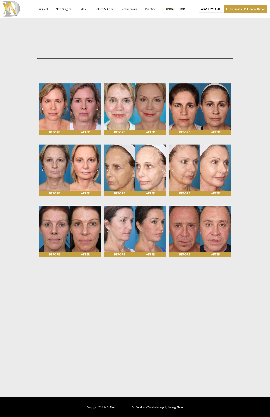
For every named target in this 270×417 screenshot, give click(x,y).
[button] (42, 109)
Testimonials (129, 8)
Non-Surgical (64, 8)
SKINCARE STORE (175, 8)
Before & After (104, 8)
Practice (150, 8)
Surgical (43, 8)
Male (83, 8)
